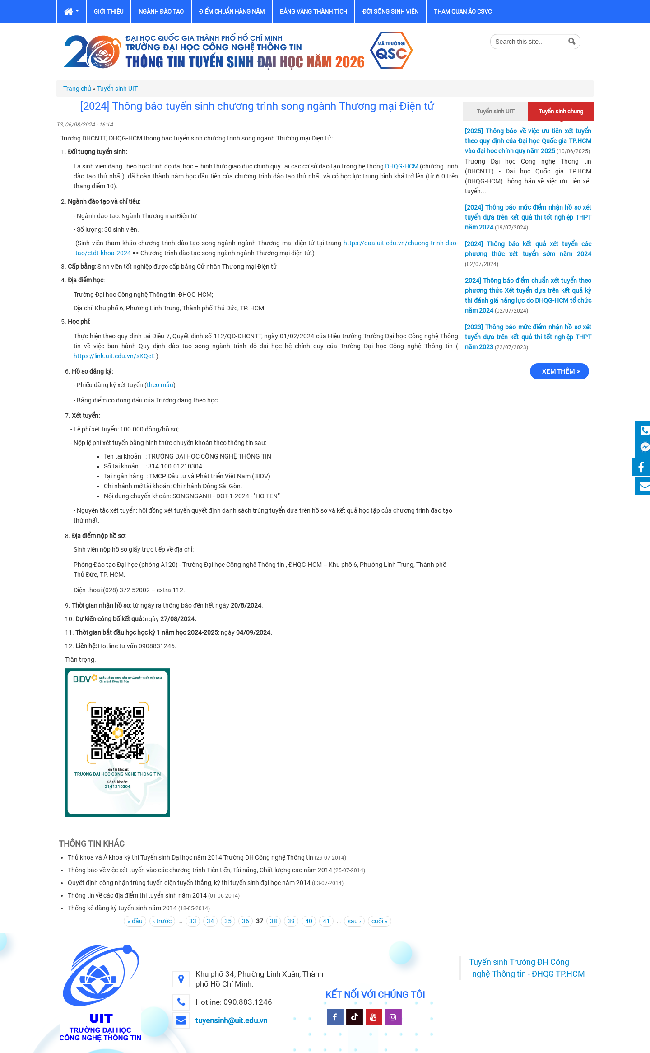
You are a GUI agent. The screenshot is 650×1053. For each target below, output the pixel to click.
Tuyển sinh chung (561, 110)
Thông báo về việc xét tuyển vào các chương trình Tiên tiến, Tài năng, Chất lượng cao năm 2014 (200, 870)
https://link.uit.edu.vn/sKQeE (114, 356)
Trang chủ (77, 88)
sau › (354, 921)
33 (192, 921)
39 (291, 921)
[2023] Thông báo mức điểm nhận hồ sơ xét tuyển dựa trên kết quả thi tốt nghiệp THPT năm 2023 (528, 337)
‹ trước (162, 921)
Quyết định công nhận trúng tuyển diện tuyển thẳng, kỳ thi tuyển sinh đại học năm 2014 (189, 882)
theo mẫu (160, 384)
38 (273, 921)
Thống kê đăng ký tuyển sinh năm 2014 (122, 908)
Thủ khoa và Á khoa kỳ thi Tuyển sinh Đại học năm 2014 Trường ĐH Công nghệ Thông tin (190, 857)
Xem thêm (558, 371)
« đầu (135, 921)
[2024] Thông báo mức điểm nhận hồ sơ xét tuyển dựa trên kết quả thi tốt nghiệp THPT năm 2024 (528, 217)
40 (308, 921)
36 (245, 921)
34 (210, 921)
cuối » (379, 921)
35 (228, 921)
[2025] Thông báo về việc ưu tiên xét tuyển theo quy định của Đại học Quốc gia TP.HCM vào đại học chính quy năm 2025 (528, 140)
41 (326, 921)
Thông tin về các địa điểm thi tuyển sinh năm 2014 (137, 895)
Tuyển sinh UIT (117, 88)
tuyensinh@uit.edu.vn (231, 1020)
